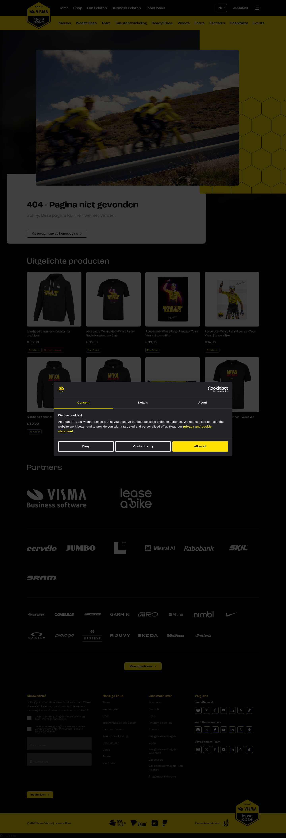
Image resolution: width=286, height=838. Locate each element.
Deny (86, 446)
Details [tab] (143, 402)
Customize (143, 446)
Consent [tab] (83, 402)
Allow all (200, 446)
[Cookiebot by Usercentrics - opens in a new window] (210, 389)
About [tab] (202, 402)
